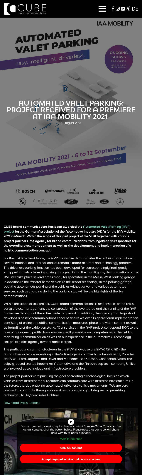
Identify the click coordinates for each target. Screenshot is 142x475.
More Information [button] (71, 439)
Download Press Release (22, 403)
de (135, 9)
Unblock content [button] (71, 447)
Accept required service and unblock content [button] (71, 459)
